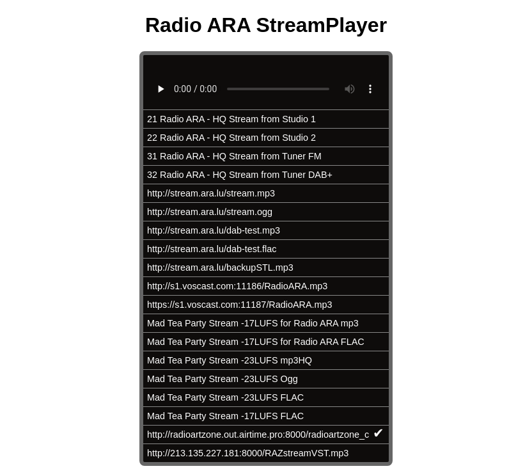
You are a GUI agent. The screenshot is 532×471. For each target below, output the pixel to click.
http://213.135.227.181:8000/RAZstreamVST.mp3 (247, 453)
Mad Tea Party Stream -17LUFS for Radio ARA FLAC (255, 342)
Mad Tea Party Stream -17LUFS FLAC (225, 416)
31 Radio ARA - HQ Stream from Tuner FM (234, 156)
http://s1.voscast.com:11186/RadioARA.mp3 (237, 286)
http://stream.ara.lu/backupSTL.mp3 (220, 267)
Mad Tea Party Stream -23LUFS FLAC (225, 397)
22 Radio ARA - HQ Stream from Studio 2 (231, 137)
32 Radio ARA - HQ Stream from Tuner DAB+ (239, 175)
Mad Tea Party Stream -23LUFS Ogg (222, 379)
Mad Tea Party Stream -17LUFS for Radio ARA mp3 (253, 323)
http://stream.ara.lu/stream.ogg (209, 212)
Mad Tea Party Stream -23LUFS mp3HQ (229, 360)
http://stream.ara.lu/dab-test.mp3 (213, 230)
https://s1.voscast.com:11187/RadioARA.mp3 (239, 304)
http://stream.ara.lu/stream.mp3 (211, 193)
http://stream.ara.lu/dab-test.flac (211, 249)
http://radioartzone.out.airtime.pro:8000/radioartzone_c (265, 433)
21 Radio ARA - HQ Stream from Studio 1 (231, 119)
